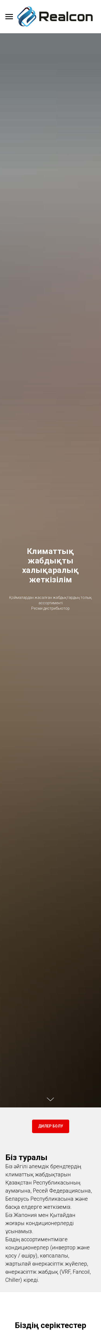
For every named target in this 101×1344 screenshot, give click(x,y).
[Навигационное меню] (9, 16)
